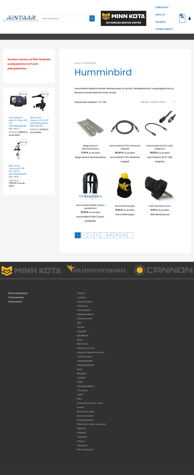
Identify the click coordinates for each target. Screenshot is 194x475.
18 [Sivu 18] (111, 225)
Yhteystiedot (164, 19)
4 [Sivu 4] (98, 225)
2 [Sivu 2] (84, 225)
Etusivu (78, 52)
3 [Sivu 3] (91, 225)
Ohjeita (160, 15)
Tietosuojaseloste (16, 283)
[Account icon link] (189, 12)
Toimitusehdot (14, 287)
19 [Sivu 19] (118, 225)
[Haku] (92, 13)
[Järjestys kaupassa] (157, 91)
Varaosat (162, 6)
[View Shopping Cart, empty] (182, 12)
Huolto (160, 10)
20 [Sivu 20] (125, 225)
